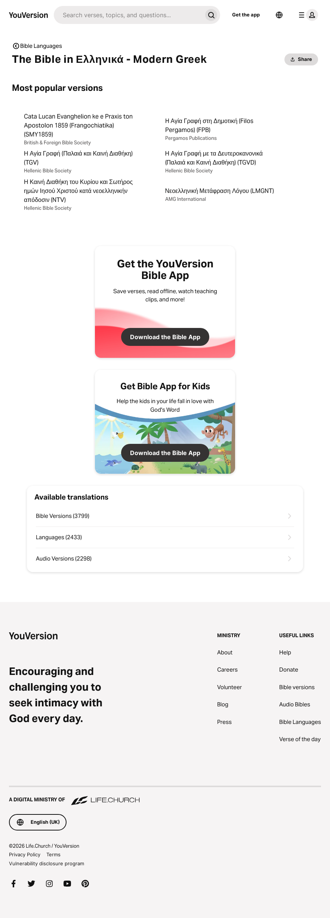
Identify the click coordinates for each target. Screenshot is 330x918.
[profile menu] (307, 14)
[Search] (128, 15)
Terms (53, 854)
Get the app (246, 15)
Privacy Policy (24, 854)
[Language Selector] (279, 14)
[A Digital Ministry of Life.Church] (165, 796)
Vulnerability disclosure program (46, 863)
